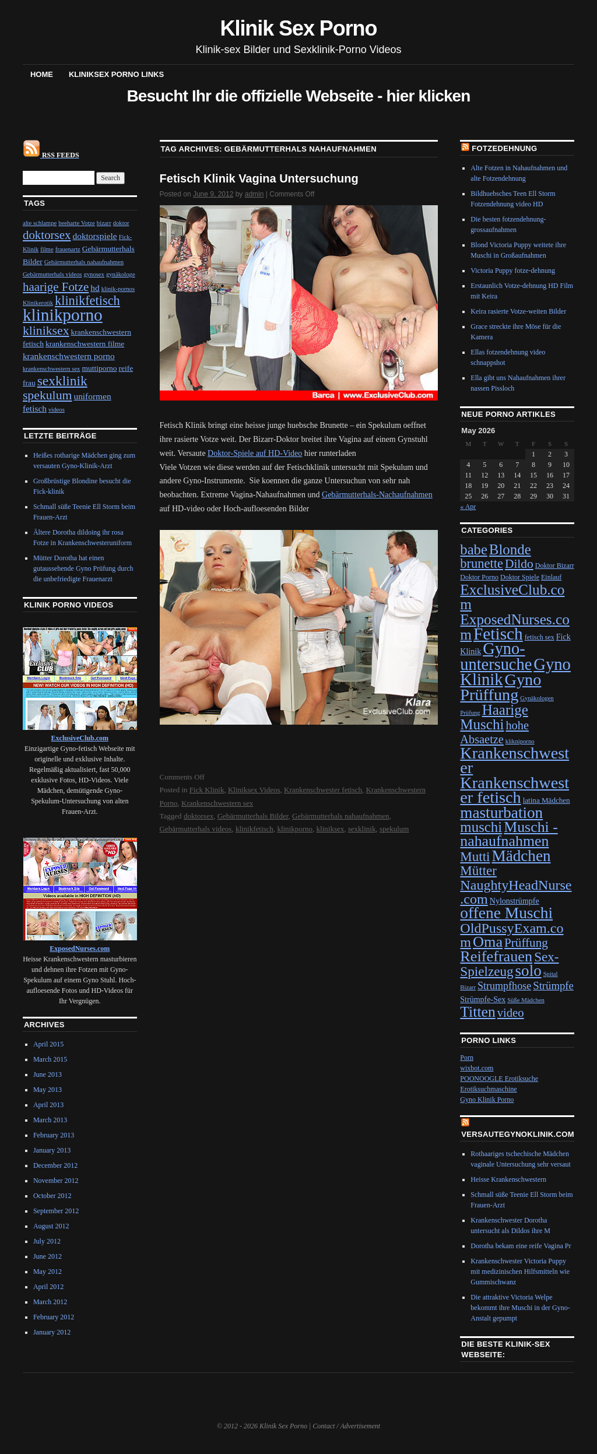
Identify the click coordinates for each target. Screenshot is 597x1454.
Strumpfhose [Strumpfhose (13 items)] (504, 986)
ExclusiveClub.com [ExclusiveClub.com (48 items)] (512, 596)
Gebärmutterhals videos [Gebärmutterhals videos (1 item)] (52, 274)
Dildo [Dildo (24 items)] (519, 564)
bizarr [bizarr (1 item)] (104, 223)
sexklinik (362, 828)
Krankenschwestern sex (217, 803)
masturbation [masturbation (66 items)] (501, 812)
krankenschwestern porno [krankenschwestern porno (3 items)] (69, 356)
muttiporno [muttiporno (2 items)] (99, 368)
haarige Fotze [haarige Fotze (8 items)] (56, 287)
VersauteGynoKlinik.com (517, 1134)
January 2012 (52, 1332)
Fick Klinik (206, 789)
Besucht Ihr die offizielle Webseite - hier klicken (298, 96)
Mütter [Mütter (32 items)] (478, 870)
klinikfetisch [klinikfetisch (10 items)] (87, 300)
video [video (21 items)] (510, 1012)
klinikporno (294, 828)
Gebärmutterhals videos (196, 828)
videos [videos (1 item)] (56, 409)
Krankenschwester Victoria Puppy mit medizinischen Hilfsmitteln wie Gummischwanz (520, 1271)
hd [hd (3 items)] (94, 288)
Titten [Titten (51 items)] (477, 1011)
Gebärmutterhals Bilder (253, 816)
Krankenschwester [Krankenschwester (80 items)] (514, 760)
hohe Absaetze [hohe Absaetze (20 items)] (494, 732)
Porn (466, 1057)
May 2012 (47, 1271)
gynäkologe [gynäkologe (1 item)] (120, 274)
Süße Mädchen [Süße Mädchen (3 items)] (526, 1000)
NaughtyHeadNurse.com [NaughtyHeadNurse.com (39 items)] (515, 892)
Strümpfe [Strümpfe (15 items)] (553, 985)
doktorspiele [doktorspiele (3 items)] (94, 236)
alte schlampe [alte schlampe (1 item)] (40, 223)
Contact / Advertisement (346, 1426)
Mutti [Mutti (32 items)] (475, 856)
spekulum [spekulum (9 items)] (47, 395)
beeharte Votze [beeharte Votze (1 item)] (76, 223)
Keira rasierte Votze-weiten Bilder (518, 311)
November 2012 (56, 1180)
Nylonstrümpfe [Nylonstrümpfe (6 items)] (514, 901)
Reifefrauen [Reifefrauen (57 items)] (496, 956)
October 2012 (52, 1196)
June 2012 (47, 1256)
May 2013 (47, 1090)
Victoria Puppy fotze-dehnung (512, 270)
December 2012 (55, 1165)
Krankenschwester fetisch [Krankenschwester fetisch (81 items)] (514, 790)
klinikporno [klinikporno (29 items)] (63, 314)
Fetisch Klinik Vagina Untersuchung (259, 178)
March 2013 (50, 1120)
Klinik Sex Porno (298, 28)
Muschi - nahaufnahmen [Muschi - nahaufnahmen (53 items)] (508, 834)
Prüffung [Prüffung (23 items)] (526, 943)
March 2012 (50, 1302)
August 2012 (51, 1226)
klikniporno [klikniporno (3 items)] (520, 741)
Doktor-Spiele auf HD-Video (255, 453)
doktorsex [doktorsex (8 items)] (47, 235)
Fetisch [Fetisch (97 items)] (498, 633)
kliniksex (331, 828)
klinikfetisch (254, 828)
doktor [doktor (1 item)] (121, 223)
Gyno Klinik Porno (487, 1099)
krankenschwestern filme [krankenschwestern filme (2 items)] (84, 343)
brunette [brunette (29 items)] (481, 563)
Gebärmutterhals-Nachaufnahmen (377, 494)
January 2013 (52, 1150)
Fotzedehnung (504, 148)
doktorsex (198, 816)
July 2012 (47, 1241)
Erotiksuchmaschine (488, 1089)
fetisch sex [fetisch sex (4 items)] (539, 637)
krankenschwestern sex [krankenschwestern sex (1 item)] (51, 369)
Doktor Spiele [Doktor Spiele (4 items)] (519, 577)
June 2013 (47, 1074)
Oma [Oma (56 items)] (488, 941)
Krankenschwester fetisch (323, 789)
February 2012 (53, 1317)
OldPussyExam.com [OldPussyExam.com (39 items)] (511, 935)
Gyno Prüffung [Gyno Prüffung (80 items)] (500, 686)
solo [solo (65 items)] (528, 970)
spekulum (394, 828)
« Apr (468, 507)
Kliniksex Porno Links (116, 74)
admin (254, 194)
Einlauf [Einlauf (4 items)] (551, 577)
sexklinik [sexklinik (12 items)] (62, 380)
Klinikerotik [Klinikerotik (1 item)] (38, 303)
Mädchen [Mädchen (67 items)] (520, 856)
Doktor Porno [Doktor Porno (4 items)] (479, 577)
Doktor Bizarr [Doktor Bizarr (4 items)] (554, 565)
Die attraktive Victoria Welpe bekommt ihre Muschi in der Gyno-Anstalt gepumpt (520, 1307)
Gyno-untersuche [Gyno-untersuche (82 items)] (496, 656)
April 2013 (48, 1105)
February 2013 (53, 1135)
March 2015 (50, 1059)
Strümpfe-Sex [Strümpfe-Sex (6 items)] (482, 999)
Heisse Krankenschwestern (508, 1179)
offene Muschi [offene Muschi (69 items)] (506, 913)
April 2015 (48, 1044)
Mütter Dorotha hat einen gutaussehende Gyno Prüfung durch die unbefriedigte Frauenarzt (83, 568)
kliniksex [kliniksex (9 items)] (46, 331)
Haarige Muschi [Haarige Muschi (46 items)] (494, 717)
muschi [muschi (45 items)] (481, 827)
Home (41, 74)
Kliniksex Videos (254, 789)
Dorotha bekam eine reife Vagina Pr (520, 1246)
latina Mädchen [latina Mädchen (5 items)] (546, 800)
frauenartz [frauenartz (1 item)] (67, 249)
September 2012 (56, 1211)
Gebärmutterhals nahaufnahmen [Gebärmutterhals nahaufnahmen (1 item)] (84, 262)
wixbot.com (476, 1068)
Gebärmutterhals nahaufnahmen (340, 816)
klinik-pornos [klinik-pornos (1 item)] (118, 289)
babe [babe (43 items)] (473, 549)
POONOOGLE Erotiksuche (499, 1078)
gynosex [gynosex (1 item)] (93, 274)
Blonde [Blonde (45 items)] (510, 549)
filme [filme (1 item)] (47, 249)
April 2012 (48, 1287)
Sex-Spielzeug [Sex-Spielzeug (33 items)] (509, 964)
